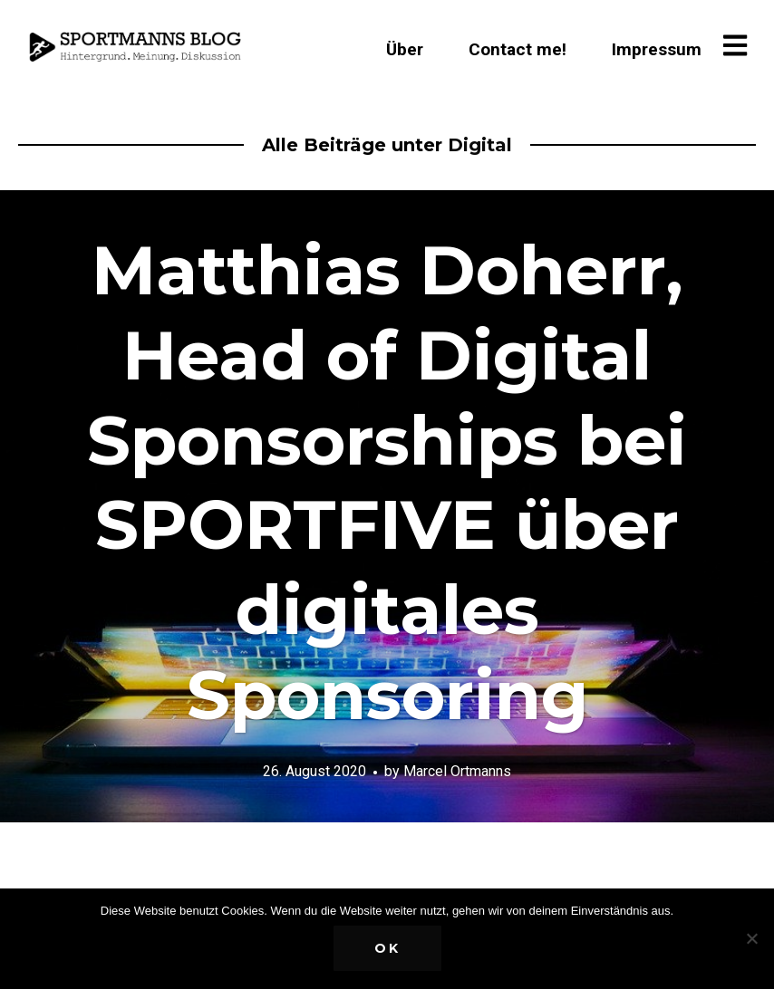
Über (404, 49)
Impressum (656, 49)
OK (387, 948)
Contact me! (517, 49)
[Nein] (751, 938)
